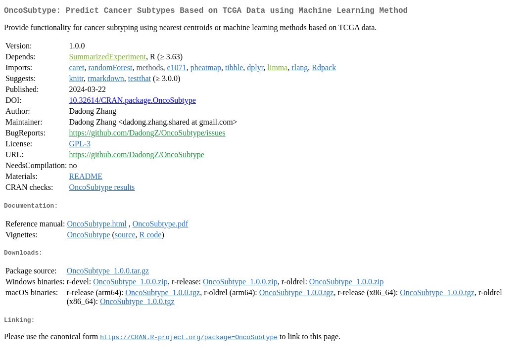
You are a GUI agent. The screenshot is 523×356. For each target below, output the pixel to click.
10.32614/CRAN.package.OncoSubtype (132, 102)
